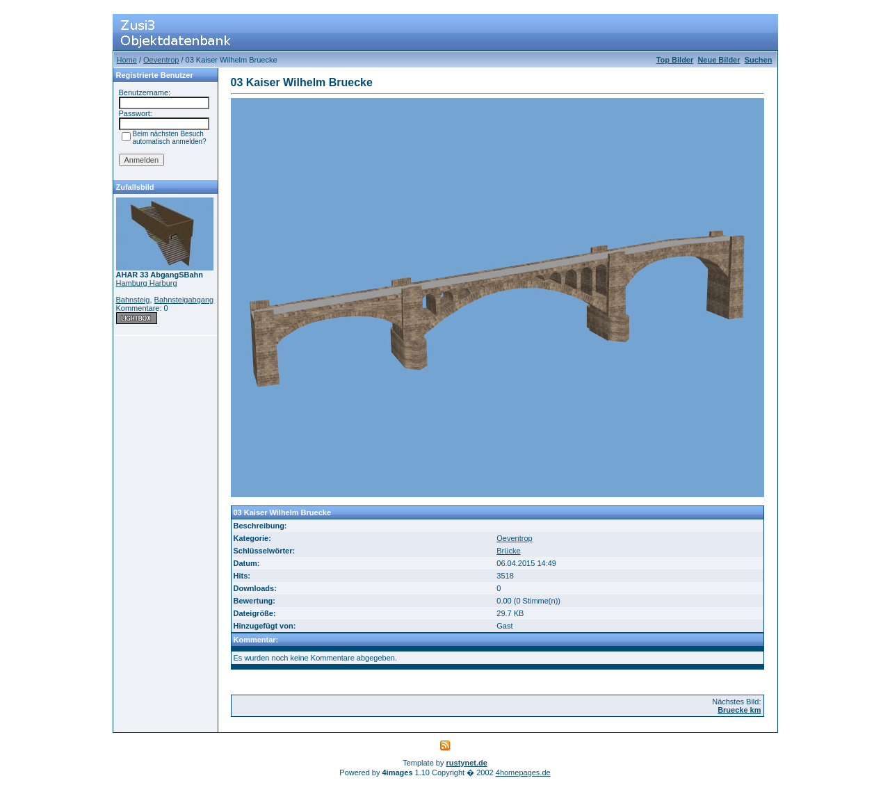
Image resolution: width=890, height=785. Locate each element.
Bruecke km (739, 710)
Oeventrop (161, 60)
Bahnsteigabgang (184, 300)
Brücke (508, 551)
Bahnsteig (133, 300)
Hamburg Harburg (146, 283)
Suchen (758, 60)
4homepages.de (523, 772)
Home (127, 60)
